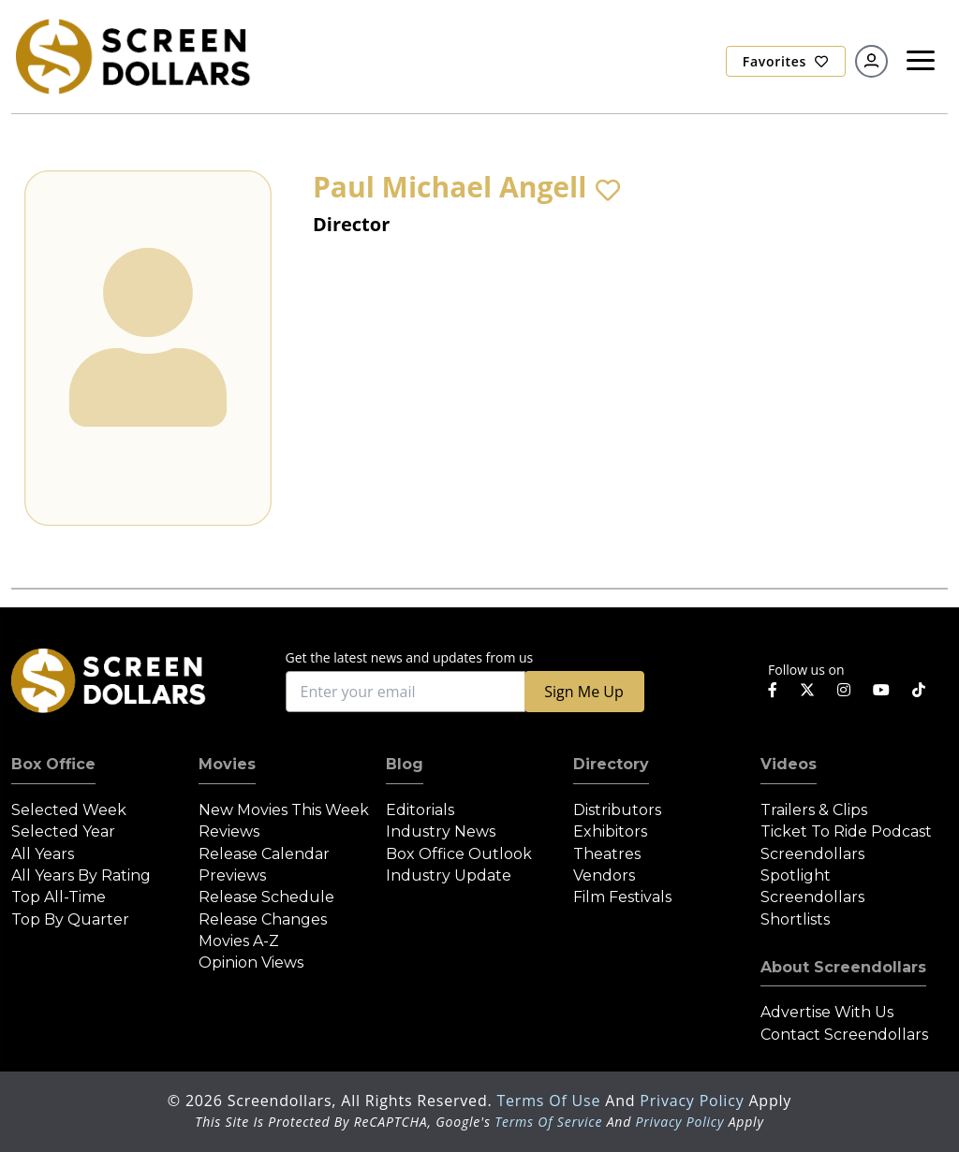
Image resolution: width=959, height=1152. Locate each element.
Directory (611, 764)
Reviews (229, 831)
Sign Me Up (583, 691)
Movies (227, 764)
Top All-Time (58, 897)
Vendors (604, 875)
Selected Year (63, 831)
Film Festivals (622, 897)
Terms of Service (548, 1121)
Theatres (607, 854)
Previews (232, 875)
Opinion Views (251, 962)
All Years (42, 854)
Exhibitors (610, 831)
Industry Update (448, 875)
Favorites (786, 61)
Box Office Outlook (459, 854)
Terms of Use (550, 1100)
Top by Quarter (70, 919)
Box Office (53, 764)
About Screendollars (843, 967)
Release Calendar (264, 854)
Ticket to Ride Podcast (846, 831)
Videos (788, 764)
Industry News (440, 831)
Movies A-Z (239, 941)
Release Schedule (266, 897)
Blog (404, 764)
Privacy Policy (694, 1100)
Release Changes (263, 919)
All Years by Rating (81, 875)
